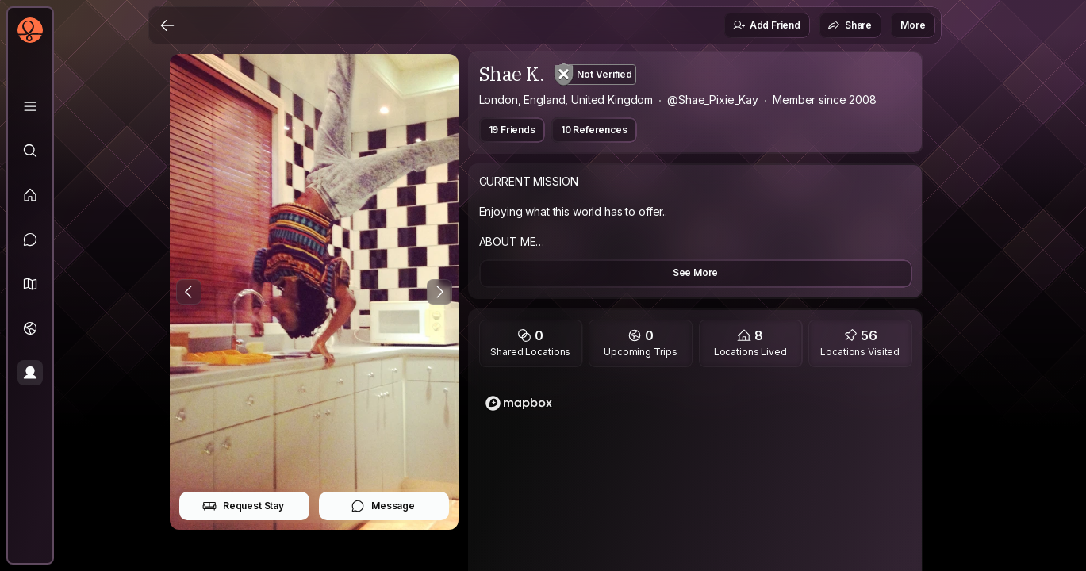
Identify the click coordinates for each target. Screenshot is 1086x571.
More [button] (912, 25)
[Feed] (30, 195)
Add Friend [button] (766, 25)
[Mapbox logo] (519, 403)
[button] (30, 284)
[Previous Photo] (188, 292)
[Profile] (30, 372)
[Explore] (30, 150)
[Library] (30, 106)
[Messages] (30, 239)
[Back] (167, 25)
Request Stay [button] (243, 506)
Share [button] (849, 25)
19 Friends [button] (512, 130)
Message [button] (383, 506)
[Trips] (30, 328)
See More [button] (696, 272)
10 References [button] (594, 130)
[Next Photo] (439, 292)
